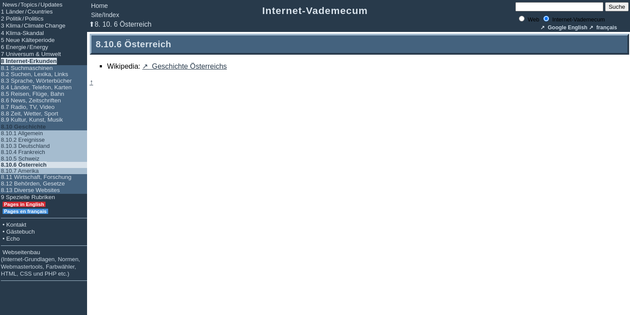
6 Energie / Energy (24, 47)
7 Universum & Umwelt (31, 54)
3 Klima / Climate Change (33, 25)
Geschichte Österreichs (188, 66)
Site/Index (105, 14)
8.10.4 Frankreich (23, 152)
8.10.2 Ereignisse (23, 139)
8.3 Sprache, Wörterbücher (36, 80)
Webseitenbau (40, 263)
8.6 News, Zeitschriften (31, 100)
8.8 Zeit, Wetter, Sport (29, 113)
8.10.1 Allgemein (22, 133)
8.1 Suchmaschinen (27, 68)
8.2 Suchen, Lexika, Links (34, 74)
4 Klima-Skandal (22, 33)
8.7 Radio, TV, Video (28, 107)
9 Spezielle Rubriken (28, 197)
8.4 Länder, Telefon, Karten (36, 87)
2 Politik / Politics (22, 18)
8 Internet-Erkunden (29, 61)
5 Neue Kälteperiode (28, 40)
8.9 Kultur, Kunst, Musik (32, 119)
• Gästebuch (18, 231)
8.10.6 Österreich (24, 164)
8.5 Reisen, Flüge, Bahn (32, 94)
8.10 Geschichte (23, 126)
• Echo (10, 238)
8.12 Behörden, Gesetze (33, 183)
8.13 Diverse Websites (30, 190)
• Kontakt (13, 224)
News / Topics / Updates (32, 4)
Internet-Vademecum (315, 10)
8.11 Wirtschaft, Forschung (36, 177)
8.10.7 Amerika (20, 171)
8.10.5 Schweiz (20, 158)
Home (99, 5)
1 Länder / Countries (27, 11)
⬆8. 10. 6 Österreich (120, 24)
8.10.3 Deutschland (25, 146)
